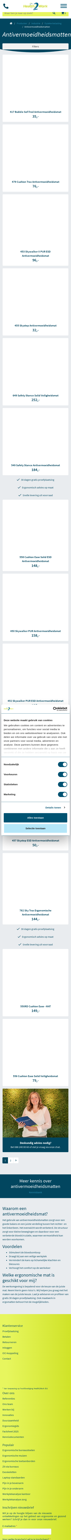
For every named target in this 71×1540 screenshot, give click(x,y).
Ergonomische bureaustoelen (18, 1450)
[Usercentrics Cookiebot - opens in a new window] (53, 709)
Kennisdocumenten (13, 1436)
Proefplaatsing (10, 1331)
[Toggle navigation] (63, 6)
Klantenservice (12, 1326)
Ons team (7, 1404)
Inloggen (7, 1347)
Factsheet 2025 (10, 1431)
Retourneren (9, 1342)
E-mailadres (9, 1526)
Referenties (8, 1398)
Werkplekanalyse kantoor (16, 1494)
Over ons (8, 1393)
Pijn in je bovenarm (12, 1483)
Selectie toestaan (36, 828)
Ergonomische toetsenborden (18, 1461)
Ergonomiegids (10, 1426)
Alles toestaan (35, 817)
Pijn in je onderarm (12, 1488)
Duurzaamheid (10, 1420)
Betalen (6, 1336)
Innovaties (8, 1415)
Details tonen (53, 807)
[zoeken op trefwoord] (26, 13)
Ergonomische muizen (14, 1455)
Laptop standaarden (13, 1477)
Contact (6, 1358)
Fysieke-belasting (53, 23)
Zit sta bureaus (10, 1466)
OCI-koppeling (10, 1353)
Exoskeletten (9, 1472)
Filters (35, 46)
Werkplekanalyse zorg (14, 1499)
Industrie (35, 23)
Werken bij (8, 1409)
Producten (22, 23)
